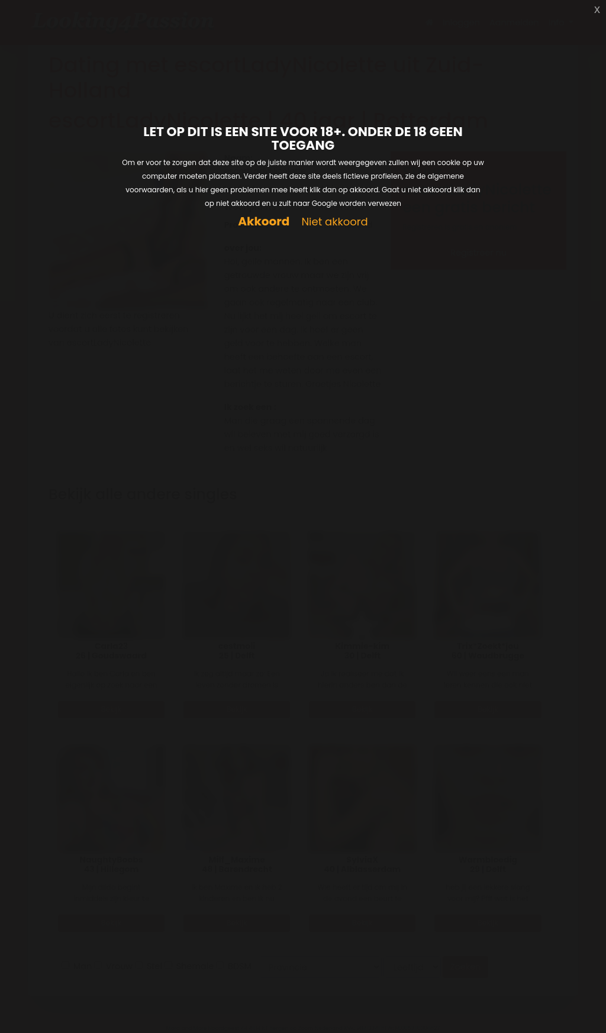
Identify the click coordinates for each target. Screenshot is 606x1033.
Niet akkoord (334, 222)
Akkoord (263, 221)
